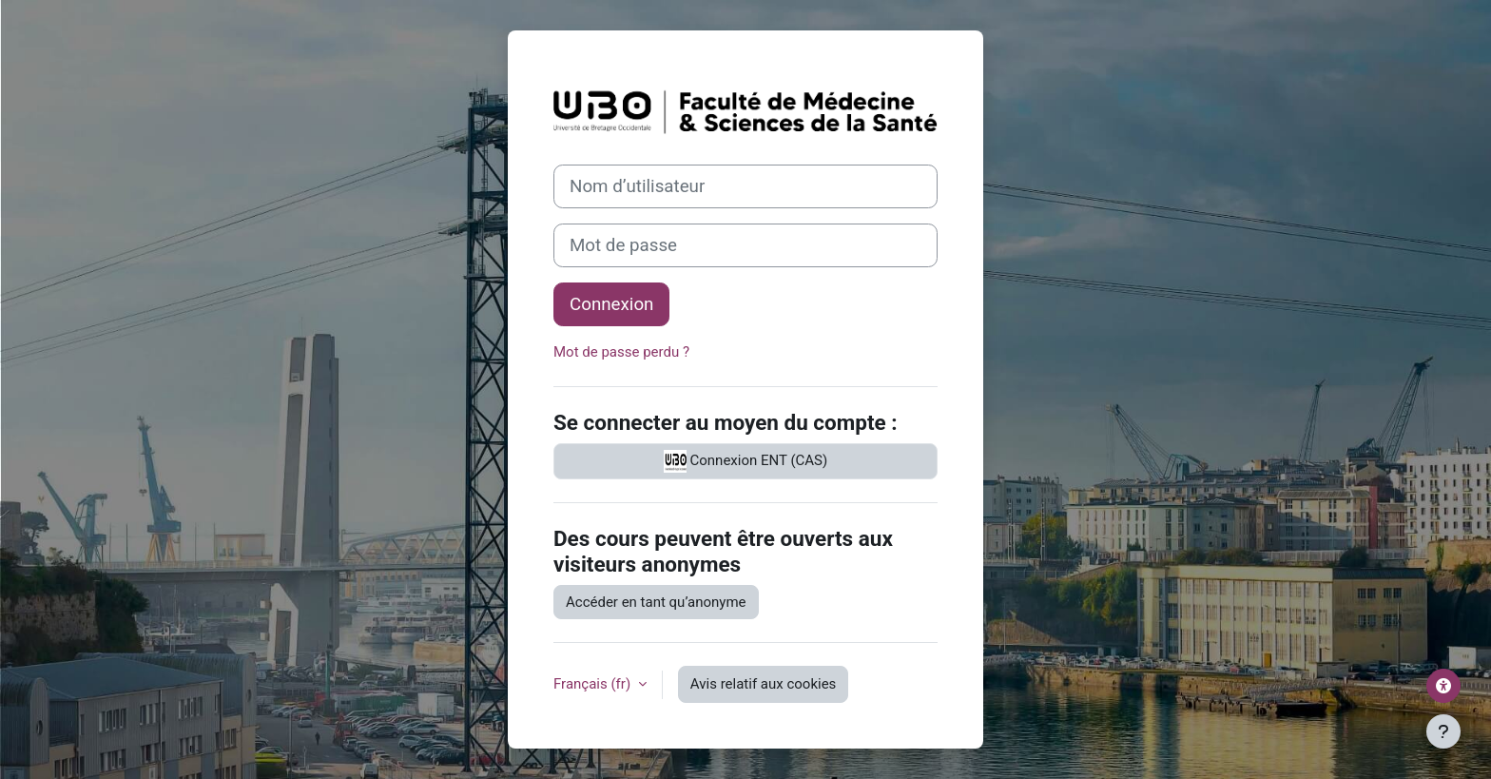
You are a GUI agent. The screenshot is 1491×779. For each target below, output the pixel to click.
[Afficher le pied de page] (1443, 731)
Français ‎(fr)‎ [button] (593, 683)
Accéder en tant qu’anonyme (656, 602)
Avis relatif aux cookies (763, 683)
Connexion (611, 304)
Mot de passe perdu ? (621, 351)
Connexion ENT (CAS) (745, 461)
